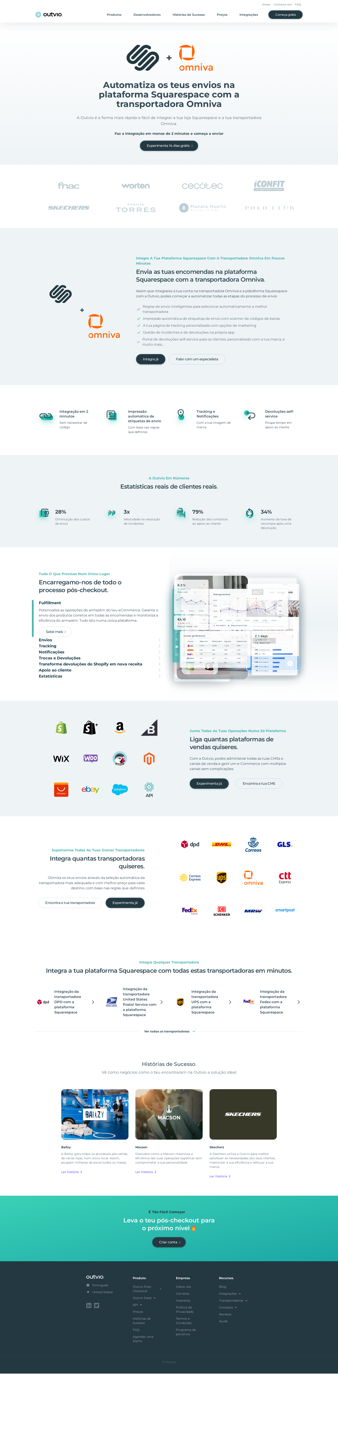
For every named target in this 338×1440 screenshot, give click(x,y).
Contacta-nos (283, 4)
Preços (222, 15)
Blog (222, 1354)
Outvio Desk (145, 1365)
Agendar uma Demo (143, 1406)
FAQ (298, 4)
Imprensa (183, 1368)
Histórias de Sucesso (189, 15)
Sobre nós (183, 1354)
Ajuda (223, 1388)
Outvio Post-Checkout (147, 1356)
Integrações (248, 15)
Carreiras (182, 1361)
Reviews (225, 1382)
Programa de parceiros (186, 1399)
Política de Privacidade (185, 1377)
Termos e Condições (184, 1388)
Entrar (266, 4)
